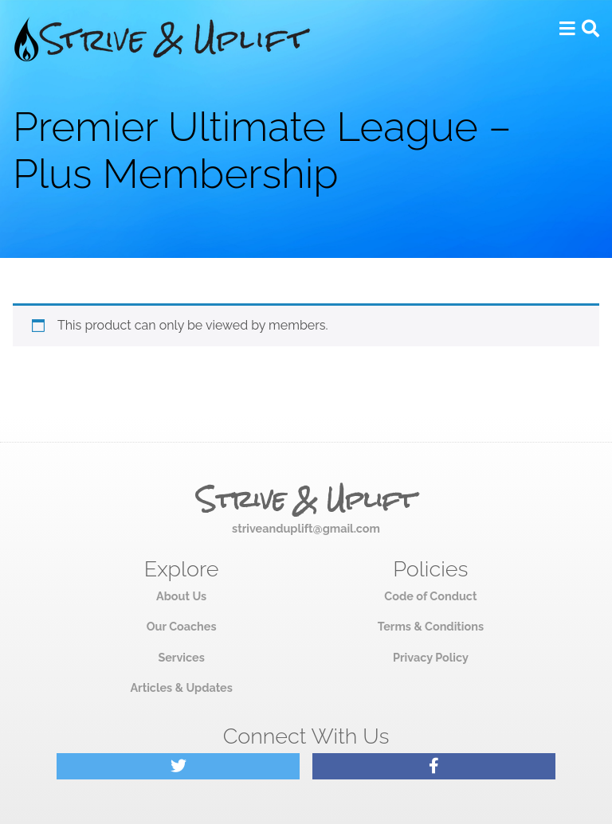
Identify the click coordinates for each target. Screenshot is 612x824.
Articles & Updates (181, 687)
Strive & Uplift (306, 500)
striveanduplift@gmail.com (306, 528)
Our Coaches (182, 626)
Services (181, 657)
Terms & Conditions (431, 626)
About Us (181, 596)
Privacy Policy (431, 657)
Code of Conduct (430, 596)
